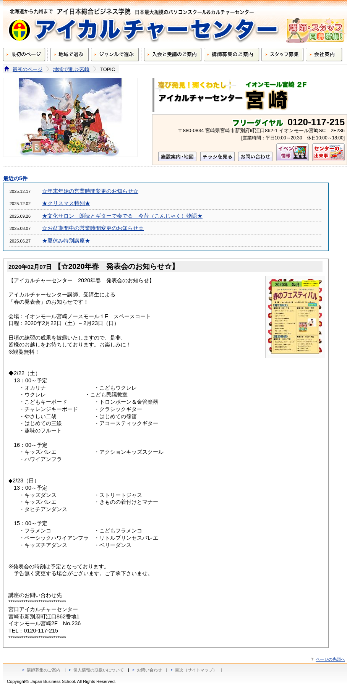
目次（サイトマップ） (196, 670)
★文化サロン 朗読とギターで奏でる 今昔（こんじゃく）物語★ (122, 216)
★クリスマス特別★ (66, 203)
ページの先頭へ (330, 659)
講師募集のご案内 (43, 670)
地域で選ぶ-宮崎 (71, 69)
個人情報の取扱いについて (98, 670)
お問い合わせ (149, 670)
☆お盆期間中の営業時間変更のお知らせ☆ (93, 228)
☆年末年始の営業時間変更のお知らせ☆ (90, 191)
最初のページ (27, 69)
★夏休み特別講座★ (66, 241)
